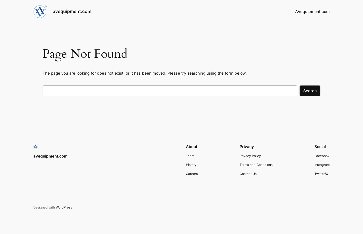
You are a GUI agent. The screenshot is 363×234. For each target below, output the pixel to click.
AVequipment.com (312, 11)
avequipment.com (72, 11)
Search (310, 91)
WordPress (64, 207)
